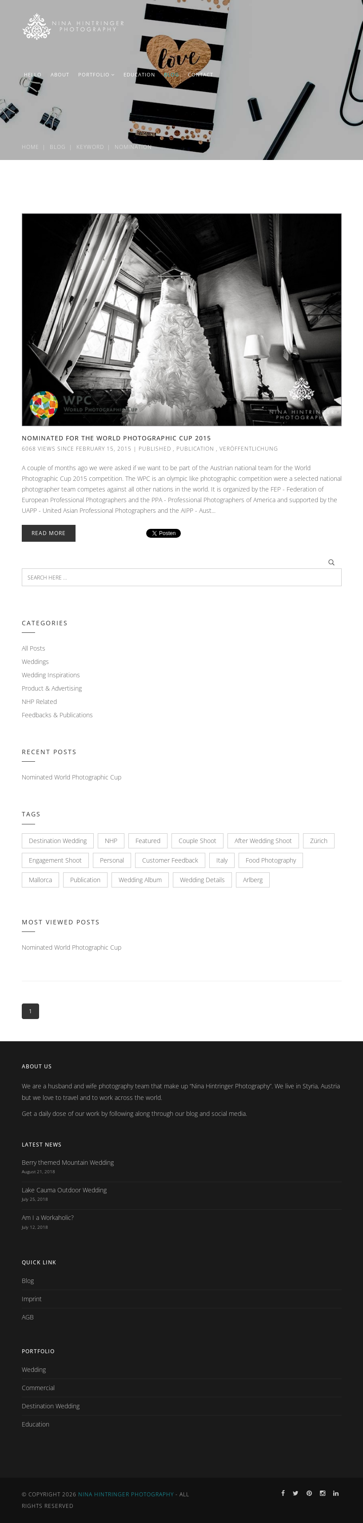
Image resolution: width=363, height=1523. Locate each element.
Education (35, 1424)
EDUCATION (139, 74)
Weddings (35, 661)
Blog (58, 147)
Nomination (133, 147)
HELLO (33, 74)
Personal (112, 860)
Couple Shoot (197, 840)
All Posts (33, 648)
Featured (148, 840)
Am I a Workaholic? (48, 1217)
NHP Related (39, 701)
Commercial (38, 1387)
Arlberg (253, 879)
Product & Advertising (52, 688)
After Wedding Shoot (263, 840)
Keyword (90, 147)
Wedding (34, 1369)
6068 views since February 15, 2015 (77, 448)
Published (155, 448)
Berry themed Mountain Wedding (68, 1162)
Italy (221, 860)
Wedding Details (202, 879)
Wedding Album (140, 879)
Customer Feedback (170, 860)
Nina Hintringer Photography (126, 1494)
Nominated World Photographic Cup (71, 777)
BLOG (171, 74)
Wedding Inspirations (51, 675)
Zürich (318, 840)
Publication (195, 448)
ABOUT (60, 74)
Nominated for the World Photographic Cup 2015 (116, 438)
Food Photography (271, 860)
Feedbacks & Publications (57, 715)
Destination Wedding (58, 840)
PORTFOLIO (96, 74)
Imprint (32, 1299)
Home (30, 147)
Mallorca (40, 879)
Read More (49, 533)
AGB (28, 1317)
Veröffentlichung (248, 448)
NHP (111, 840)
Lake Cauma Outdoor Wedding (64, 1190)
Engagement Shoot (55, 860)
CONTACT (200, 74)
